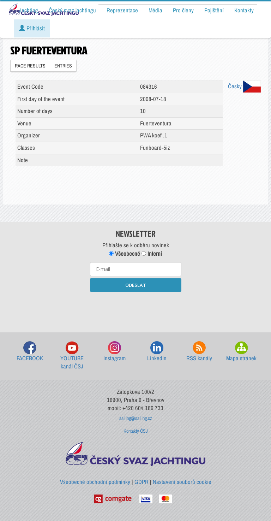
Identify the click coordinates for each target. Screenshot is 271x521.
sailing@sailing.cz (135, 418)
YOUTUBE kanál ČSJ (72, 356)
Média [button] (155, 10)
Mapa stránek (241, 351)
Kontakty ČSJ (136, 431)
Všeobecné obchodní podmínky (95, 482)
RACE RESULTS (30, 66)
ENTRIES (63, 66)
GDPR (141, 482)
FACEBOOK (30, 351)
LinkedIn (157, 351)
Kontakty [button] (244, 10)
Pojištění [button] (214, 10)
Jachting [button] (28, 10)
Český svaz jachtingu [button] (72, 10)
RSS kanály (199, 351)
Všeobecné (124, 253)
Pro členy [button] (183, 10)
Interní (151, 253)
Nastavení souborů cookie (182, 482)
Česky (244, 86)
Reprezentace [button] (122, 10)
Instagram (114, 351)
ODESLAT (135, 285)
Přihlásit (32, 28)
